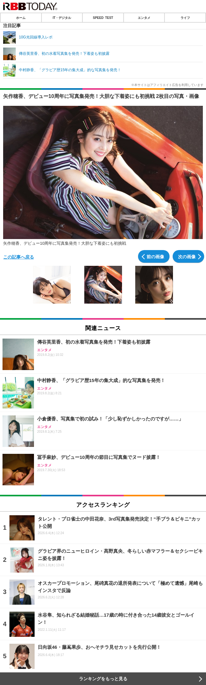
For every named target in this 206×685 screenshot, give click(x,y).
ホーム (20, 17)
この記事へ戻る (18, 256)
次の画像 (187, 256)
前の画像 (155, 256)
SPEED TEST (103, 17)
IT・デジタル (62, 17)
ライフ (185, 17)
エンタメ (144, 17)
